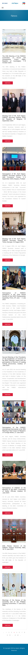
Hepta (17, 648)
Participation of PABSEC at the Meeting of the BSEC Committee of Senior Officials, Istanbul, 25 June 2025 (14, 490)
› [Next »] (20, 635)
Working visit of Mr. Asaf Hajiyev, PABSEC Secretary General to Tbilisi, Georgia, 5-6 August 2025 (14, 240)
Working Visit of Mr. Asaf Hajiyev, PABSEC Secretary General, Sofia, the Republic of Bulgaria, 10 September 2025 (14, 118)
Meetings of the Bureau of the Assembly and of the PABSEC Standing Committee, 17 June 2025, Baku (14, 602)
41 (15, 635)
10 (9, 635)
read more (7, 83)
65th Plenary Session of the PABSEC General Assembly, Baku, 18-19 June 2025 (14, 547)
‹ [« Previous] (3, 633)
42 (18, 635)
